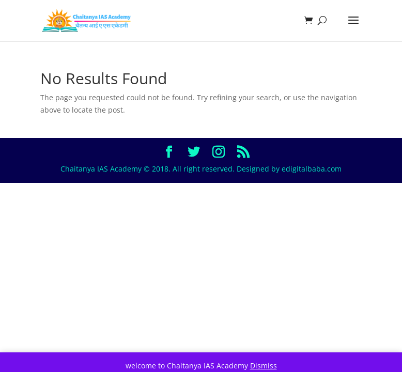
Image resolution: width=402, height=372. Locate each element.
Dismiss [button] (263, 365)
